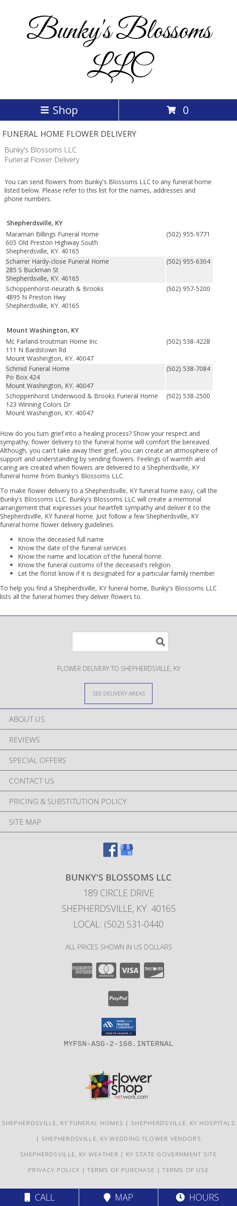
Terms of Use (185, 1170)
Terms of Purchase (121, 1170)
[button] (119, 1027)
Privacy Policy (54, 1170)
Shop (59, 109)
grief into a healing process (90, 433)
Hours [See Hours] (197, 1197)
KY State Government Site (171, 1154)
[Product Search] (120, 642)
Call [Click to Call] (40, 1197)
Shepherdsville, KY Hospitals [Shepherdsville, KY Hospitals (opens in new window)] (183, 1123)
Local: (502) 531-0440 (118, 924)
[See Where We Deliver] (118, 693)
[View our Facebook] (110, 854)
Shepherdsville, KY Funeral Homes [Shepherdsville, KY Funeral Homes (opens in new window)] (63, 1123)
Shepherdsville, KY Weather (69, 1154)
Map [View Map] (118, 1197)
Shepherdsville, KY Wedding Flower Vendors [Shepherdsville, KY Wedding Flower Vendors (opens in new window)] (121, 1138)
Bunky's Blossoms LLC (118, 49)
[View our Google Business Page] (126, 854)
